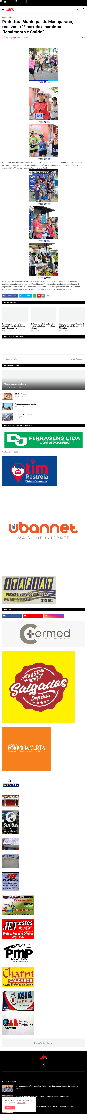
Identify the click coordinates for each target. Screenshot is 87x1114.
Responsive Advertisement (43, 1043)
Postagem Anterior (10, 359)
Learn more (21, 1103)
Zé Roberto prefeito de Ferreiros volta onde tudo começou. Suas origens (43, 326)
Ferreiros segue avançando (25, 404)
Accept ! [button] (10, 1107)
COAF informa (20, 394)
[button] (3, 10)
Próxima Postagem (76, 359)
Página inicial (7, 17)
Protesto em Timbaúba (23, 414)
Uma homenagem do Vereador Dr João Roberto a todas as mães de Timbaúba (72, 326)
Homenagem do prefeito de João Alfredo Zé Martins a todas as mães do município (14, 326)
